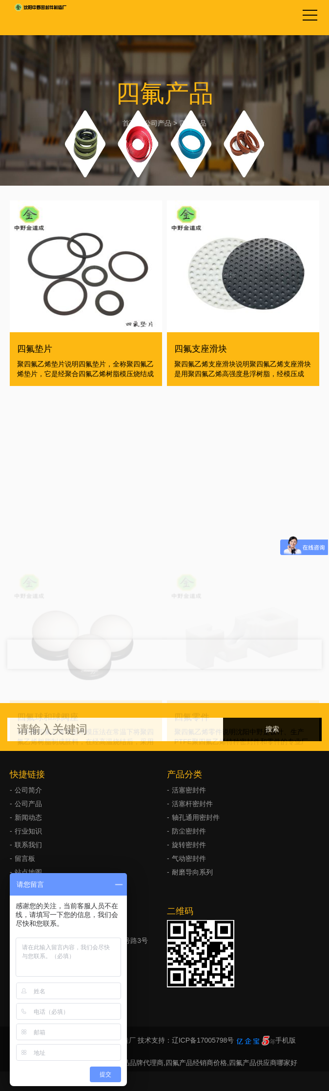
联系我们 (28, 845)
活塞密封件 (189, 790)
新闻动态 (28, 817)
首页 (129, 123)
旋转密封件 (189, 845)
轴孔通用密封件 (196, 817)
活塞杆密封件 (192, 804)
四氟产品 (192, 123)
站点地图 (28, 872)
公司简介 (28, 790)
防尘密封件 (189, 831)
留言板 (25, 858)
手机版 (285, 1040)
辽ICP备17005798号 (203, 1040)
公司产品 (157, 123)
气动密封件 (189, 858)
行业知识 (28, 831)
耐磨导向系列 (192, 872)
